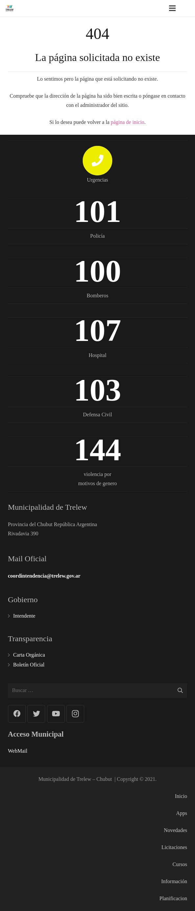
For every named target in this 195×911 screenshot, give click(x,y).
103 (97, 389)
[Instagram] (75, 714)
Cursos (180, 864)
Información (174, 881)
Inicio (181, 796)
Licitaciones (174, 847)
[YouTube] (56, 714)
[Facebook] (17, 714)
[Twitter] (36, 714)
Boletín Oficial (29, 664)
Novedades (175, 830)
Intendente (24, 616)
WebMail (17, 751)
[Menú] (172, 8)
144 (97, 449)
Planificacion (173, 898)
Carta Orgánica (29, 655)
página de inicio (127, 122)
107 (97, 330)
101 (97, 211)
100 (97, 270)
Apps (181, 813)
